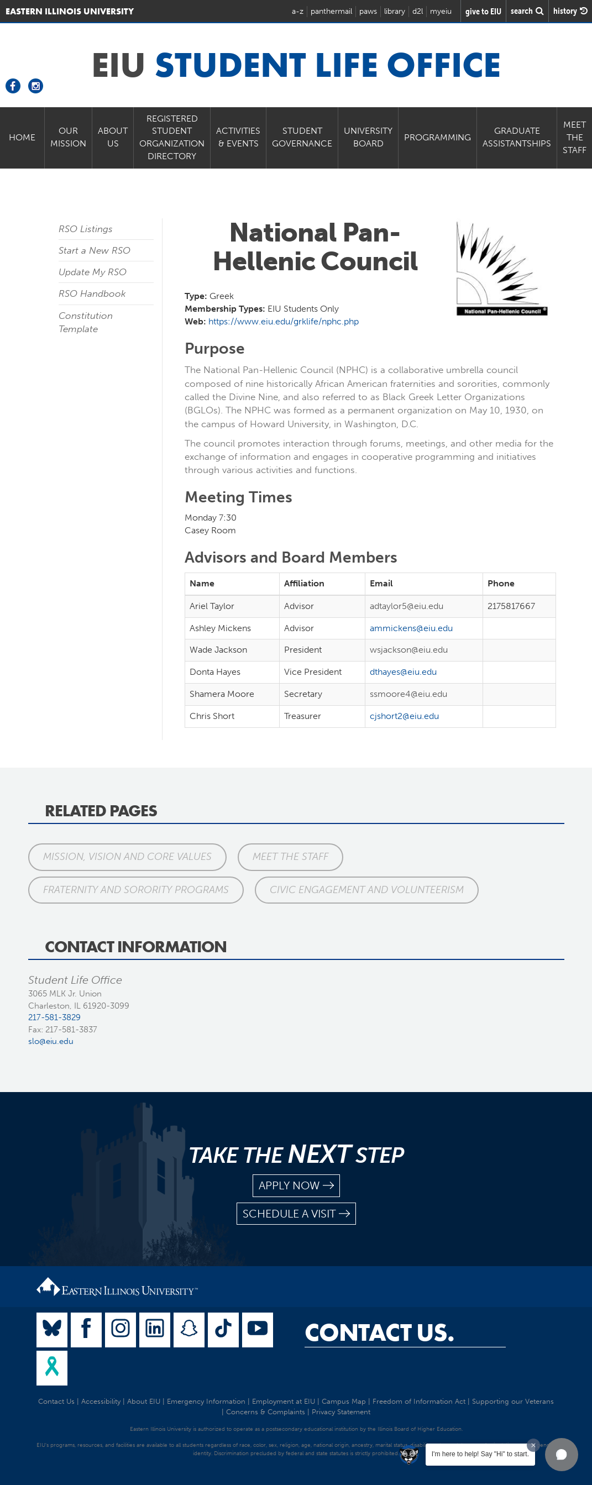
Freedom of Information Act (419, 1401)
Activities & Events (238, 137)
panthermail (331, 11)
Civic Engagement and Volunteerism (367, 890)
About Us (113, 137)
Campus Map (344, 1401)
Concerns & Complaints (265, 1412)
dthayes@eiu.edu (403, 672)
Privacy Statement (341, 1412)
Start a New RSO (94, 250)
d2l (417, 11)
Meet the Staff (574, 137)
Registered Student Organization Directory (172, 137)
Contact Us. (379, 1332)
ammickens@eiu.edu (411, 628)
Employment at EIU (283, 1401)
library (394, 11)
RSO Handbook (92, 293)
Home (22, 137)
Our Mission (68, 137)
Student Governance (302, 137)
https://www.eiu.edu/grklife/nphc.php (283, 321)
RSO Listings (86, 228)
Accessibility (101, 1401)
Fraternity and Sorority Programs (136, 890)
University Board (368, 137)
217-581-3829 (54, 1017)
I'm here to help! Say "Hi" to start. (480, 1454)
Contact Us (56, 1401)
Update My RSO (93, 271)
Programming (437, 137)
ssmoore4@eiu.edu (408, 694)
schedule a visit (296, 1214)
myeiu (441, 11)
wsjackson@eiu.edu (409, 649)
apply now (296, 1186)
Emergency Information (206, 1401)
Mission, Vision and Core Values (127, 857)
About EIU (143, 1401)
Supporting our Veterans (513, 1401)
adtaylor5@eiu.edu (406, 606)
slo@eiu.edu (51, 1041)
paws (368, 11)
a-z (297, 11)
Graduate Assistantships (517, 137)
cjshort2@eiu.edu (404, 716)
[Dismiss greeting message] (533, 1445)
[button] (561, 1454)
